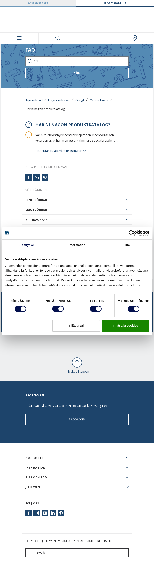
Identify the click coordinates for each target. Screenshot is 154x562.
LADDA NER (77, 419)
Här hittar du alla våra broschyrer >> (60, 151)
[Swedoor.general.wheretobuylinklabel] (134, 38)
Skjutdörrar (36, 210)
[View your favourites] (96, 38)
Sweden (37, 552)
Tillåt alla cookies (125, 325)
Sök (77, 73)
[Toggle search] (57, 38)
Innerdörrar (36, 200)
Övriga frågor (99, 100)
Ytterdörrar (36, 219)
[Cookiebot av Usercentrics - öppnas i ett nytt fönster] (131, 233)
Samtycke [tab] (27, 245)
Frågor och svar (59, 100)
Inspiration (35, 467)
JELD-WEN (32, 487)
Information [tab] (77, 245)
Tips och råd (34, 100)
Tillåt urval (76, 325)
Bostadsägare (37, 3)
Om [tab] (127, 245)
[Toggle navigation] (19, 38)
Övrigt (79, 100)
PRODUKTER (34, 458)
